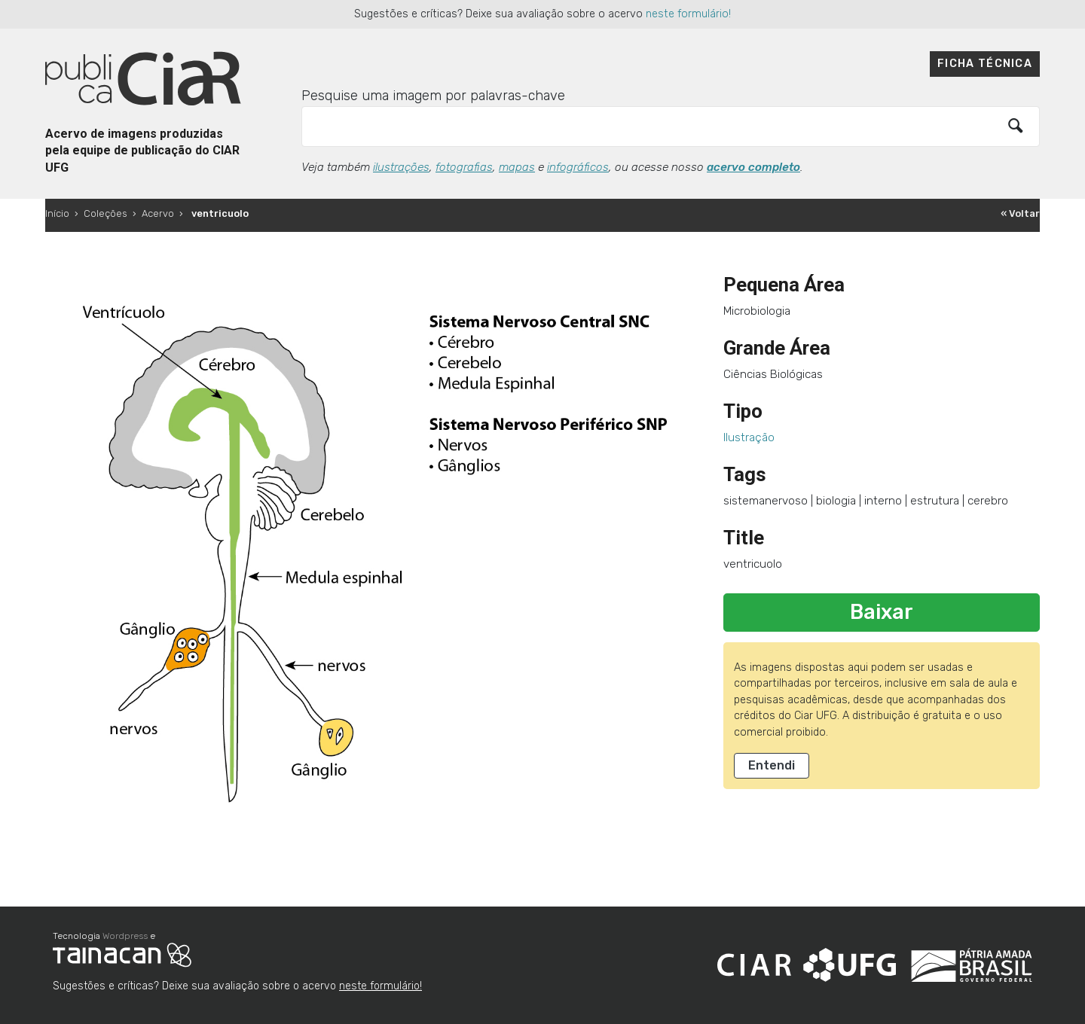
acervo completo (753, 167)
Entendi (771, 765)
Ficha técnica (984, 63)
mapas (517, 167)
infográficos (578, 167)
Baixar (881, 612)
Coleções (105, 213)
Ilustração (749, 437)
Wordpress (125, 936)
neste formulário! (688, 14)
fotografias (464, 167)
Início (57, 213)
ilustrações (401, 167)
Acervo (158, 213)
